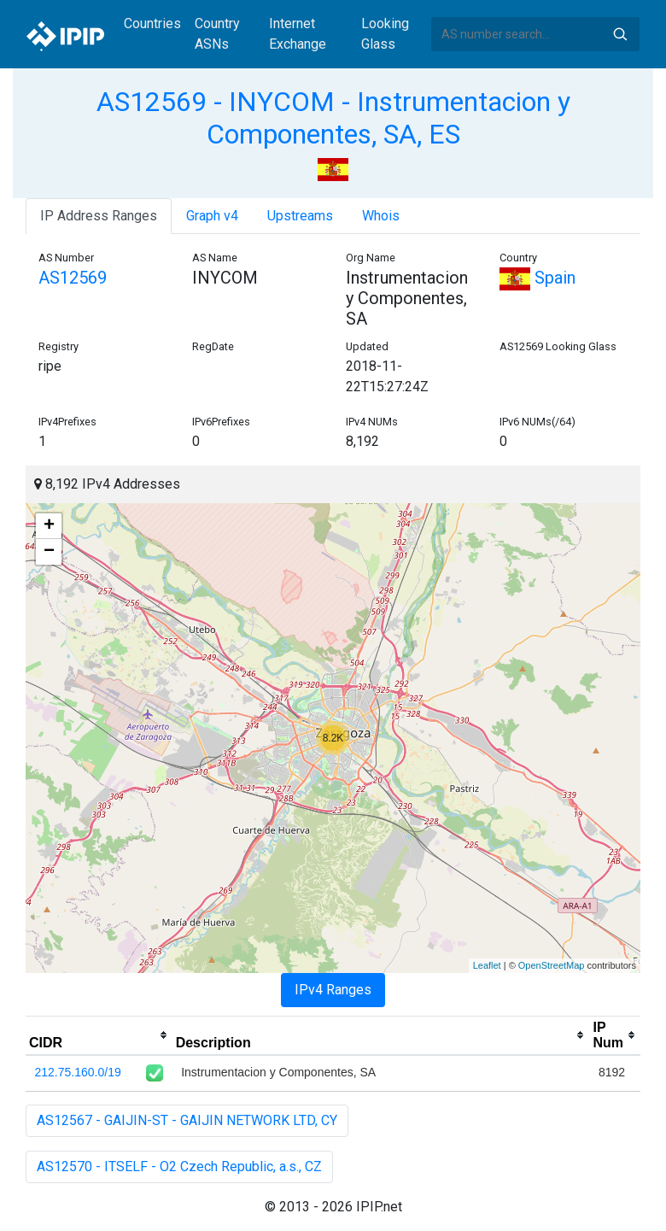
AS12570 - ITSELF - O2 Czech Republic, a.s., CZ (179, 1166)
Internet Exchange (297, 33)
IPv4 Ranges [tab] (333, 990)
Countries (152, 23)
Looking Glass (385, 33)
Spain (537, 277)
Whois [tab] (381, 216)
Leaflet (487, 965)
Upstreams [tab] (300, 216)
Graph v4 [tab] (212, 216)
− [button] (49, 552)
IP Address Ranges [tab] (98, 216)
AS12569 (72, 277)
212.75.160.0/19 (78, 1072)
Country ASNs (217, 33)
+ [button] (49, 526)
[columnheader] (99, 1035)
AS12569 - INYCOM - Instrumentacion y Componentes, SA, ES (333, 117)
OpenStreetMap (551, 965)
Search (619, 34)
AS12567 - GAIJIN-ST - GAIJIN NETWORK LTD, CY (187, 1120)
